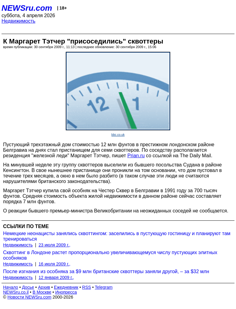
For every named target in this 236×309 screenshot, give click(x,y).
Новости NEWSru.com (29, 297)
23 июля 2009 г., (54, 244)
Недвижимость (18, 21)
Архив (44, 287)
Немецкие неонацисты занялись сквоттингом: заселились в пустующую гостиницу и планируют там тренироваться (116, 236)
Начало (10, 287)
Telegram (104, 287)
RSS (86, 287)
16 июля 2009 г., (54, 263)
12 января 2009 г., (56, 277)
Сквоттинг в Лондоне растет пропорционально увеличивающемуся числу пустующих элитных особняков (110, 255)
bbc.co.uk (118, 134)
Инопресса (66, 292)
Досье (28, 287)
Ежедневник (66, 287)
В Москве (42, 292)
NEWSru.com (27, 8)
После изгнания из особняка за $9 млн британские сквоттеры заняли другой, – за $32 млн (106, 271)
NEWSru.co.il (16, 292)
